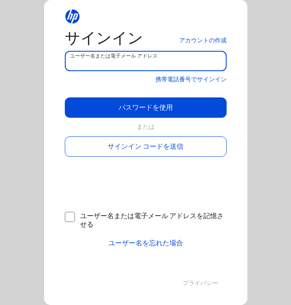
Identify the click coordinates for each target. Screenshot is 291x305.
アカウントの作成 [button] (203, 40)
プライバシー (200, 283)
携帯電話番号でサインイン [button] (191, 79)
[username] (146, 61)
